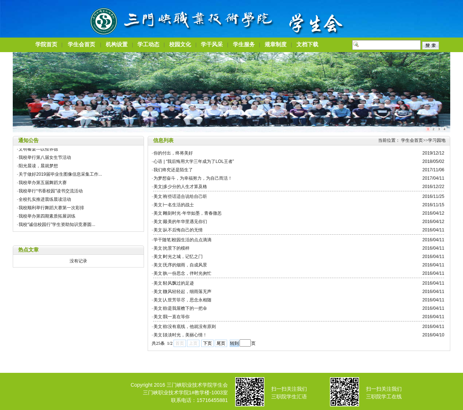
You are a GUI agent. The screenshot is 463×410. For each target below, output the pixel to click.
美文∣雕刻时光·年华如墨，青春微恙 (187, 213)
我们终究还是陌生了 (173, 169)
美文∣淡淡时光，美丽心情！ (180, 334)
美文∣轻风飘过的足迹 (173, 283)
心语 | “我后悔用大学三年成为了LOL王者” (193, 161)
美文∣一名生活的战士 (173, 204)
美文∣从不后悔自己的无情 (178, 230)
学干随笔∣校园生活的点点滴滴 (182, 239)
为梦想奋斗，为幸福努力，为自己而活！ (192, 178)
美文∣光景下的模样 (171, 248)
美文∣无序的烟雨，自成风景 (180, 265)
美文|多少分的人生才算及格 (180, 186)
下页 (207, 343)
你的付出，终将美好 (173, 153)
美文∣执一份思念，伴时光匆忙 (182, 273)
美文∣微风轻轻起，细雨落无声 (182, 291)
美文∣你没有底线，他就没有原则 (184, 326)
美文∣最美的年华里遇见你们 (180, 221)
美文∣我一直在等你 (171, 316)
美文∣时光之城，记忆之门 (178, 256)
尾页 (221, 343)
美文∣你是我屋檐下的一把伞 (180, 308)
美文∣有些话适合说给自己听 (182, 196)
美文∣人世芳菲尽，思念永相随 (182, 299)
